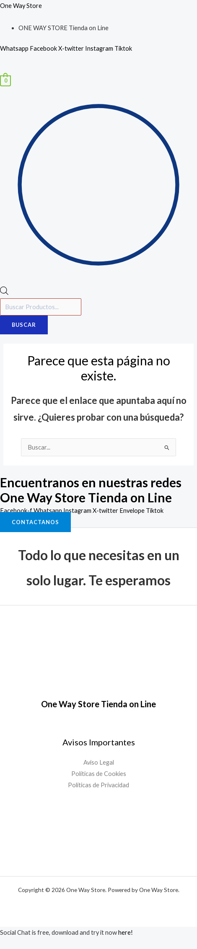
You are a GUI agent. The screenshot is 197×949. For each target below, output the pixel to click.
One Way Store (21, 5)
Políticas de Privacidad (98, 785)
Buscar (24, 324)
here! (125, 932)
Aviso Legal (98, 762)
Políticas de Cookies (98, 773)
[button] (98, 70)
